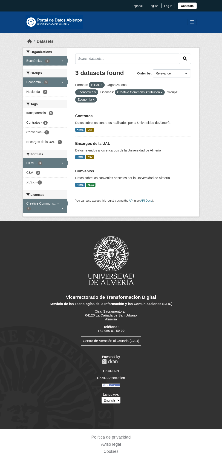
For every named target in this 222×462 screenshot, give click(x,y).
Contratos (84, 116)
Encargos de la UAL (92, 143)
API (131, 200)
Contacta (187, 6)
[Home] (29, 41)
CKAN (110, 361)
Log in (168, 6)
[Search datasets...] (127, 59)
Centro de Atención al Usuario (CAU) (111, 341)
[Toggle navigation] (192, 22)
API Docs (146, 200)
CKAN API (111, 371)
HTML (80, 129)
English (154, 6)
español (137, 6)
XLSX (91, 184)
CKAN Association (111, 378)
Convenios (84, 171)
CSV (90, 129)
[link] (187, 6)
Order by (144, 73)
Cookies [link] (111, 451)
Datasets (45, 41)
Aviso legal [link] (111, 444)
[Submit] (185, 59)
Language (110, 394)
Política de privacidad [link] (111, 437)
